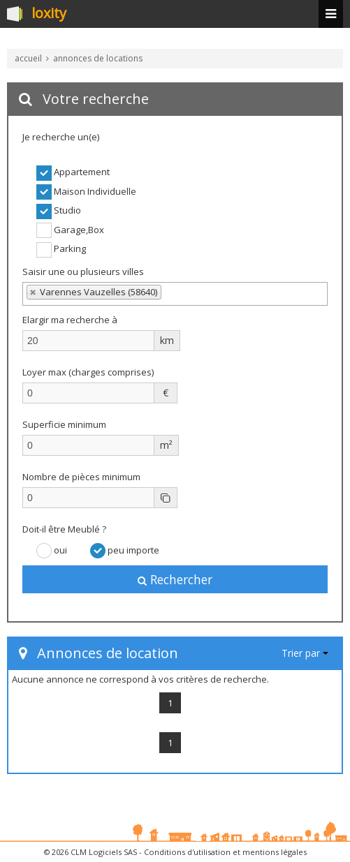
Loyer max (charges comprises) (88, 372)
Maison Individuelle (86, 192)
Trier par (305, 653)
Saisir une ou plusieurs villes (83, 271)
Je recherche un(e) (60, 137)
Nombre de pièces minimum (81, 476)
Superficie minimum (64, 424)
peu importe (124, 550)
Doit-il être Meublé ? (64, 529)
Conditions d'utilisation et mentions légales (225, 852)
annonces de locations (98, 58)
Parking (61, 250)
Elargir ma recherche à (70, 319)
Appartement (73, 173)
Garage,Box (70, 230)
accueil (28, 58)
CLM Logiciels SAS (104, 852)
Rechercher (175, 579)
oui (51, 550)
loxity (48, 14)
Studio (58, 211)
